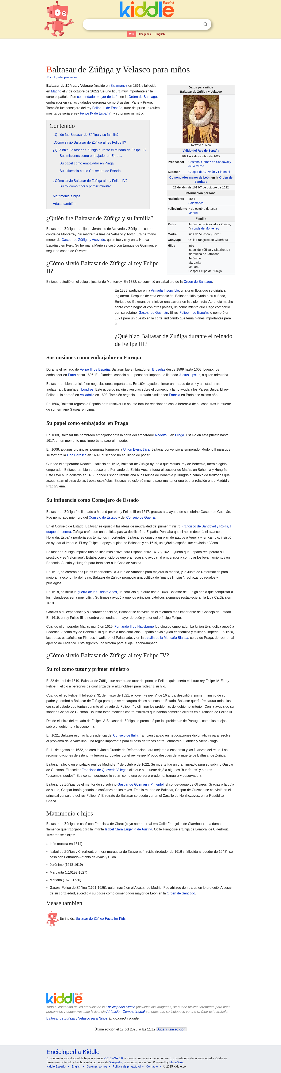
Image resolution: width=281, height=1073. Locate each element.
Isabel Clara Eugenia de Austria (128, 829)
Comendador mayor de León (190, 177)
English (160, 34)
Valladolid (87, 395)
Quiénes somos (97, 1066)
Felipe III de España (107, 108)
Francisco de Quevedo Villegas (105, 770)
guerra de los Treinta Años (97, 592)
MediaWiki (176, 1062)
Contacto (152, 1066)
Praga (179, 435)
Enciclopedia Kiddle (120, 1007)
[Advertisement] (140, 50)
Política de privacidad (127, 1066)
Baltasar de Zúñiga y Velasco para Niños (76, 1018)
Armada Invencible (165, 290)
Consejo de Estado (103, 517)
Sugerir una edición (171, 1029)
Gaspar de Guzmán (153, 312)
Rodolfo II (162, 435)
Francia (174, 395)
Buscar (205, 24)
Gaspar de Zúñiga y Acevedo (83, 240)
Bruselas (158, 369)
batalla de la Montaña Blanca (166, 637)
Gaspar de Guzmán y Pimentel (209, 171)
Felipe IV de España (95, 113)
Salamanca (196, 203)
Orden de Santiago (142, 97)
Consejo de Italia (125, 735)
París (72, 375)
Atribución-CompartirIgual (126, 1011)
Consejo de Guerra (140, 517)
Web (131, 34)
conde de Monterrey (205, 228)
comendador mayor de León (98, 97)
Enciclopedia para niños (62, 77)
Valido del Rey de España (201, 150)
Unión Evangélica (136, 449)
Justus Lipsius (189, 375)
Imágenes (145, 34)
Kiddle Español (56, 1066)
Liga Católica (76, 455)
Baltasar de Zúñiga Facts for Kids (101, 918)
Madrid (193, 213)
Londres (87, 389)
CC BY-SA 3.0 (113, 1058)
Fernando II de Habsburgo (134, 626)
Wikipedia (115, 1062)
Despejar (196, 24)
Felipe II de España (194, 312)
